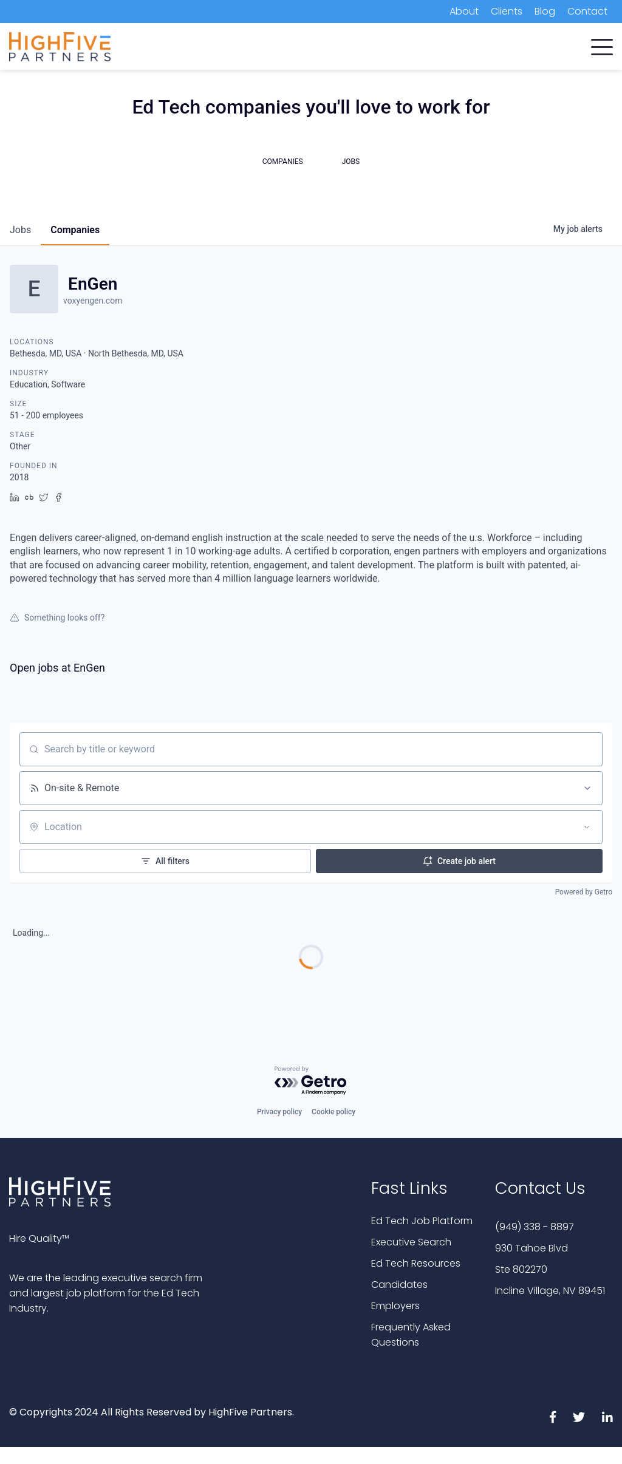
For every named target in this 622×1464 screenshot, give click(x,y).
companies (75, 230)
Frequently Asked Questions (411, 1334)
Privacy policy (279, 1112)
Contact (587, 11)
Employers (395, 1306)
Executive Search (411, 1242)
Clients (506, 11)
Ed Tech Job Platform (422, 1221)
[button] (602, 44)
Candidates (399, 1285)
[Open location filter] (586, 827)
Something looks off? (57, 617)
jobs (20, 230)
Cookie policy (333, 1112)
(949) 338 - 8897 (534, 1227)
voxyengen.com (92, 300)
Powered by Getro (583, 892)
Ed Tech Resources (415, 1263)
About (464, 11)
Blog (545, 11)
